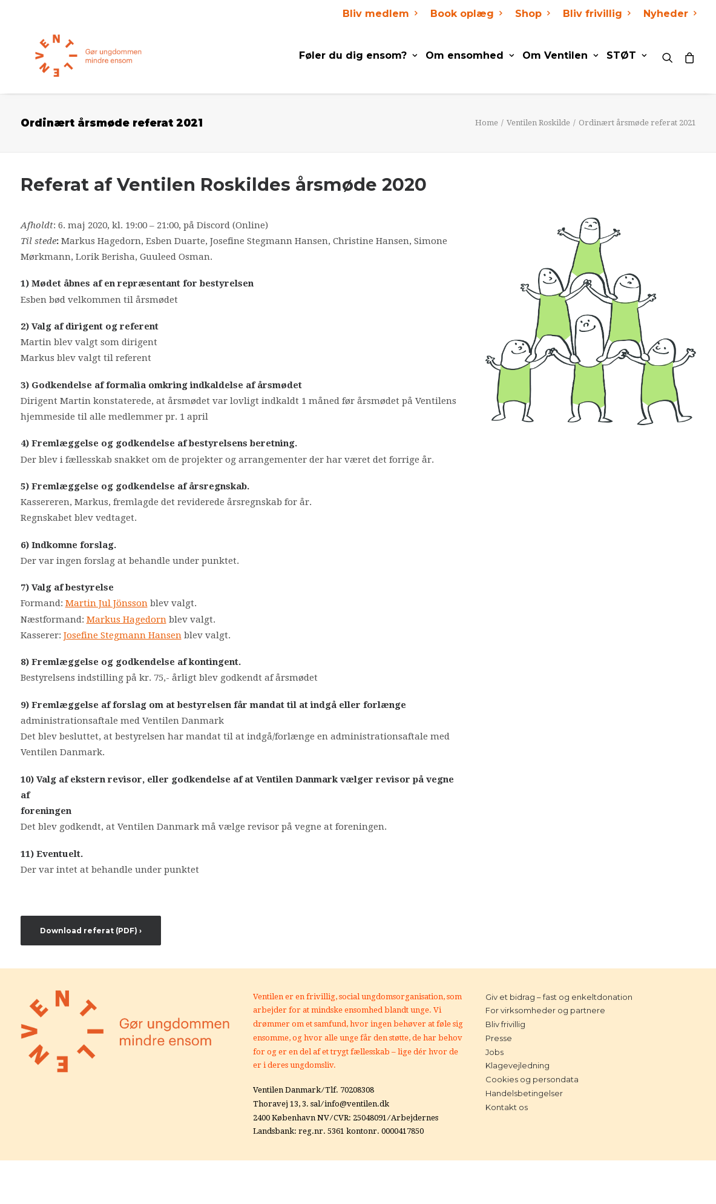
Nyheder (669, 13)
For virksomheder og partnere (545, 1010)
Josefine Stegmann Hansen (123, 635)
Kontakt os (506, 1107)
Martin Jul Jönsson (106, 603)
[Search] (670, 55)
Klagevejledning (517, 1065)
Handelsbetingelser (524, 1093)
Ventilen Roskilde (538, 122)
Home (486, 122)
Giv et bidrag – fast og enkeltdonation (558, 997)
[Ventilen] (74, 56)
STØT (626, 55)
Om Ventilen (560, 55)
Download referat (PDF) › (91, 930)
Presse (498, 1038)
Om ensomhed (469, 55)
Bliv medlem (380, 13)
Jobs (494, 1052)
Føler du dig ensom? (358, 55)
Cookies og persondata (532, 1079)
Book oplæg (466, 13)
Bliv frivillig (596, 13)
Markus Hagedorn (126, 619)
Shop (532, 13)
